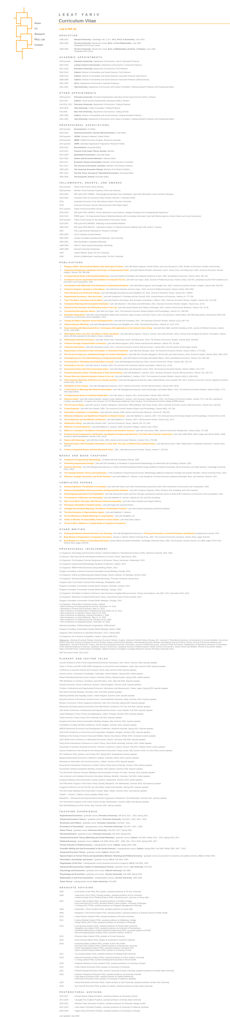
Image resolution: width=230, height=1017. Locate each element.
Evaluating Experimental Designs (79, 463)
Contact (38, 45)
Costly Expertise (71, 408)
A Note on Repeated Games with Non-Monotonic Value (88, 449)
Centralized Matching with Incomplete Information (86, 304)
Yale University (80, 87)
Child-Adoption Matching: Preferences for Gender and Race (91, 380)
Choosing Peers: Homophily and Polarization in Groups (89, 362)
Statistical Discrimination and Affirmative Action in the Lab (90, 307)
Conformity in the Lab (74, 365)
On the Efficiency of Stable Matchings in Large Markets (88, 516)
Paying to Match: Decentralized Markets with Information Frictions (93, 266)
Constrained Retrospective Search (79, 311)
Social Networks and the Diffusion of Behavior (85, 419)
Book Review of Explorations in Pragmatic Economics (88, 537)
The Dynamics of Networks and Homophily (83, 497)
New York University (83, 112)
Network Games (71, 399)
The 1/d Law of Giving (74, 405)
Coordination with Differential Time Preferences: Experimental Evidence (96, 285)
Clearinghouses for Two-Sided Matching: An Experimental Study (93, 358)
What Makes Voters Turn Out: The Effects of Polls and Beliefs (91, 334)
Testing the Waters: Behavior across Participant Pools (88, 321)
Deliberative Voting (72, 423)
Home (37, 23)
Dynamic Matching (72, 467)
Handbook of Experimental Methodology (82, 460)
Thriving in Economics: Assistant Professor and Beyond (169, 533)
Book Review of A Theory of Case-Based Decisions (86, 541)
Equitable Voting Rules (74, 315)
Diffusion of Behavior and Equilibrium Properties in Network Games (94, 416)
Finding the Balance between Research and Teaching (88, 533)
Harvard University (82, 39)
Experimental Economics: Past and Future (83, 296)
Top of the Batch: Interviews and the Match (83, 300)
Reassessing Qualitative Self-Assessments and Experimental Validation (96, 490)
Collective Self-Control (74, 347)
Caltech (77, 72)
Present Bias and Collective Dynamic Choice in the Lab (89, 376)
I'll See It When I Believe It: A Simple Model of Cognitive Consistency (94, 523)
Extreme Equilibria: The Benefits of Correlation (85, 487)
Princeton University (83, 61)
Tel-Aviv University (82, 43)
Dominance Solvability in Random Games (82, 505)
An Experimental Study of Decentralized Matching (86, 276)
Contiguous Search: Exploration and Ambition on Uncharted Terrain (94, 280)
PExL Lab (39, 39)
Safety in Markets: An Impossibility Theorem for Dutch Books (91, 519)
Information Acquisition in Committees (81, 412)
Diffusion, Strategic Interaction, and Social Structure (87, 476)
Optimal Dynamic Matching (76, 324)
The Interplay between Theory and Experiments (85, 473)
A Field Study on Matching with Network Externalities (88, 389)
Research (39, 34)
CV (36, 28)
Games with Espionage (74, 440)
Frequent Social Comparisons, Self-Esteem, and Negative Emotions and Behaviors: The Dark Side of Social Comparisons (118, 434)
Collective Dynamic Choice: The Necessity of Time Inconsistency (93, 373)
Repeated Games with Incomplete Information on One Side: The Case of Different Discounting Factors (109, 444)
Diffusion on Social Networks (77, 427)
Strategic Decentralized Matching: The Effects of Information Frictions (95, 508)
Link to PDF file (67, 29)
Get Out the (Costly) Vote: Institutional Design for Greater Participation (95, 354)
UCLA (76, 83)
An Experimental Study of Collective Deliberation (86, 395)
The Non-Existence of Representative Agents (84, 512)
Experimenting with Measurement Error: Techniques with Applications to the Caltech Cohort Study (108, 328)
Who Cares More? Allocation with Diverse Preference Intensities (92, 501)
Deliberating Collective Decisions (79, 340)
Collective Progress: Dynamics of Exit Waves (84, 289)
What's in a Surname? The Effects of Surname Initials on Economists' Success (99, 430)
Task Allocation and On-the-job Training (82, 293)
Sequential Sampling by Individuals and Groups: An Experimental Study (96, 270)
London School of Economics (87, 65)
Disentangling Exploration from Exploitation (84, 494)
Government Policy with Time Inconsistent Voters (86, 369)
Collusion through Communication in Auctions (85, 343)
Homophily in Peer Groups (76, 386)
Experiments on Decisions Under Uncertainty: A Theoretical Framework (96, 351)
